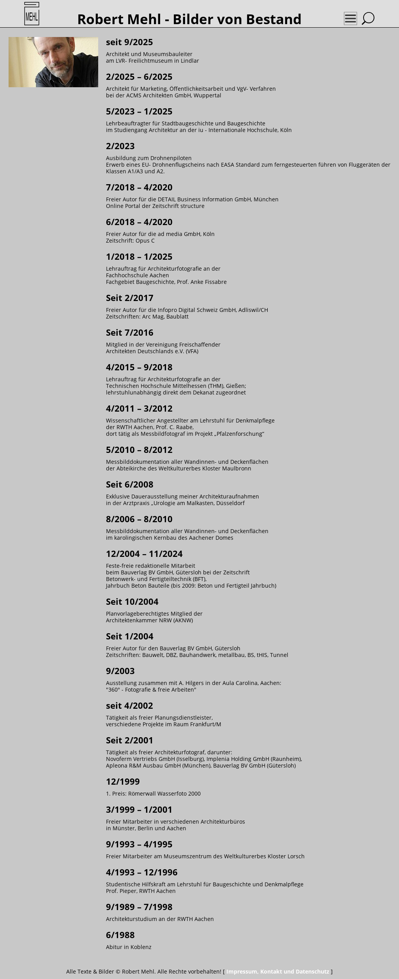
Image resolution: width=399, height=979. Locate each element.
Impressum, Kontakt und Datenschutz (277, 971)
